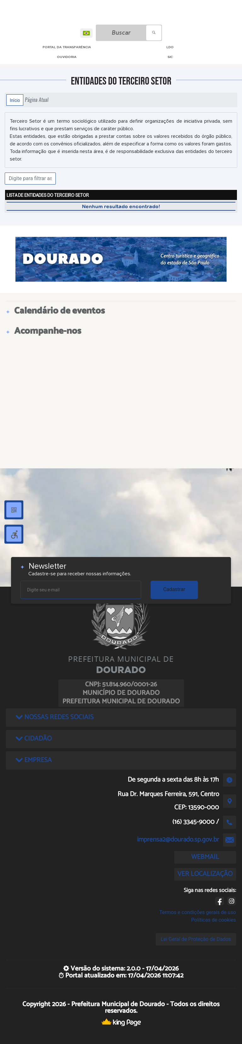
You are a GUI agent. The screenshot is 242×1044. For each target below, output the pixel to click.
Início (15, 100)
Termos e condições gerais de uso (197, 912)
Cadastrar (174, 589)
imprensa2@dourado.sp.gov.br (178, 839)
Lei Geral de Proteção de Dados (196, 939)
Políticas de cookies (213, 920)
